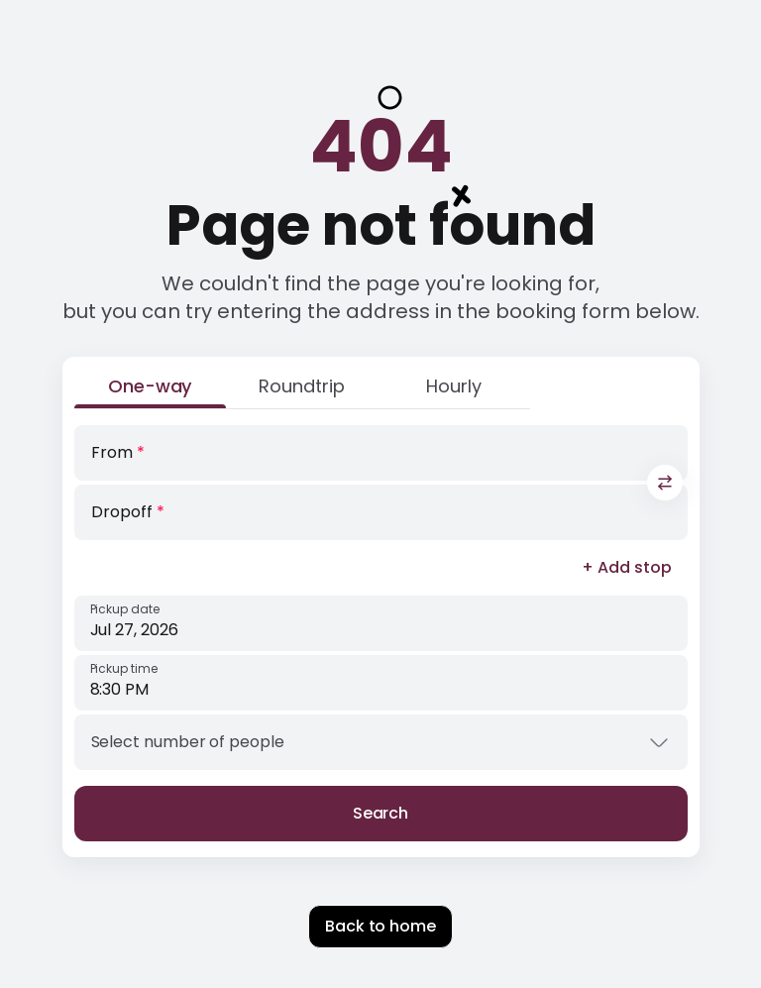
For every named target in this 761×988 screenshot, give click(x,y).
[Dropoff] (381, 512)
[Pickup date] (381, 623)
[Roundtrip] (302, 390)
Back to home (380, 926)
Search (381, 813)
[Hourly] (453, 390)
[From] (381, 453)
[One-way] (150, 390)
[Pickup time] (381, 683)
